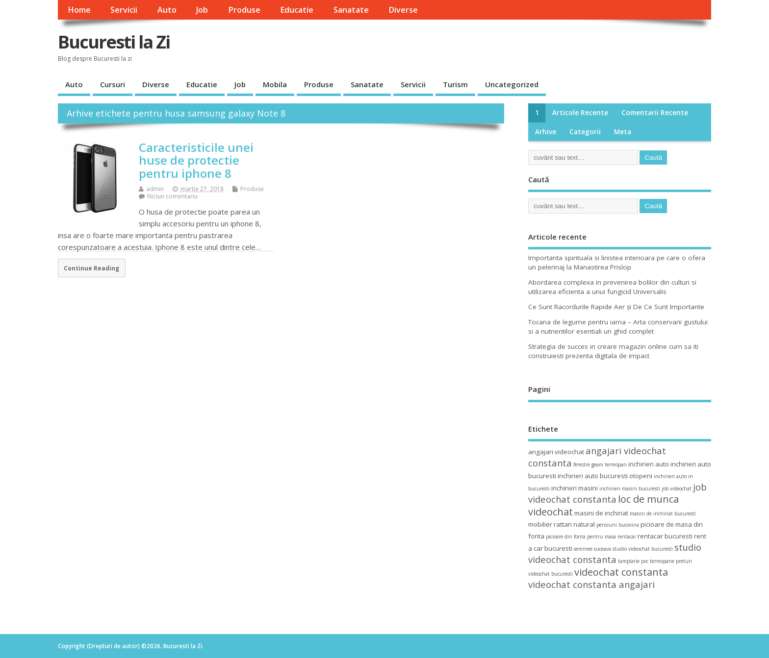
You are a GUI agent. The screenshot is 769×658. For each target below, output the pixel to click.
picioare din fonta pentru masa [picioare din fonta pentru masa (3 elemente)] (581, 536)
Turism (455, 84)
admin (155, 189)
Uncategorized (511, 84)
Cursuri (112, 84)
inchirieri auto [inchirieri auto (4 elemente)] (648, 464)
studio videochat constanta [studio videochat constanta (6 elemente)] (614, 553)
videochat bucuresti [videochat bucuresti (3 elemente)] (550, 573)
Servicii (123, 9)
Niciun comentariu (172, 196)
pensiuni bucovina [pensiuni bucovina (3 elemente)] (617, 524)
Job (202, 9)
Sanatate (351, 9)
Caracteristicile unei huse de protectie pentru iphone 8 (196, 160)
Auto (167, 9)
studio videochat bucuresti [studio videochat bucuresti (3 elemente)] (643, 548)
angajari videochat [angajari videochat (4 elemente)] (556, 451)
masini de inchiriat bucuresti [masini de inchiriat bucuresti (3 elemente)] (663, 513)
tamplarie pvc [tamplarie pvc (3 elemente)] (633, 561)
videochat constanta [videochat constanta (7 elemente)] (621, 572)
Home (79, 9)
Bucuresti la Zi (114, 42)
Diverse (403, 9)
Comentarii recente (654, 112)
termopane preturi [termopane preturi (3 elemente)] (671, 561)
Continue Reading (91, 268)
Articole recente (580, 112)
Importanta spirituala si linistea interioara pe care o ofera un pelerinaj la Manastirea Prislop (616, 262)
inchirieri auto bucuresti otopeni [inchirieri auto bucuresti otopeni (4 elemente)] (605, 475)
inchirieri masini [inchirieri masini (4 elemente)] (574, 488)
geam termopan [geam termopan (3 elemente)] (609, 464)
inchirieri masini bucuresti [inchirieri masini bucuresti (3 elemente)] (629, 488)
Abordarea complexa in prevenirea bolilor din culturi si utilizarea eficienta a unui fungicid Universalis (612, 287)
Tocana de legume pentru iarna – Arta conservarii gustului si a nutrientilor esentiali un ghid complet (618, 326)
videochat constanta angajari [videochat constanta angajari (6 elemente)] (591, 584)
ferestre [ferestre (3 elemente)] (581, 464)
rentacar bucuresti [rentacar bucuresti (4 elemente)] (665, 536)
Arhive (545, 131)
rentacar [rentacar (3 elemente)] (626, 536)
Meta (622, 131)
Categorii (585, 131)
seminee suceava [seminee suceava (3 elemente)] (592, 548)
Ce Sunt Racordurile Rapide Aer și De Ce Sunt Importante (616, 306)
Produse (244, 9)
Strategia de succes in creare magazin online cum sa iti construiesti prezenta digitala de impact (613, 351)
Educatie (296, 9)
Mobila (275, 84)
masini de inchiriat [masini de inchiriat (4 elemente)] (601, 513)
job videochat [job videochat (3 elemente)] (677, 488)
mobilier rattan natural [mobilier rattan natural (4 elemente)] (561, 524)
